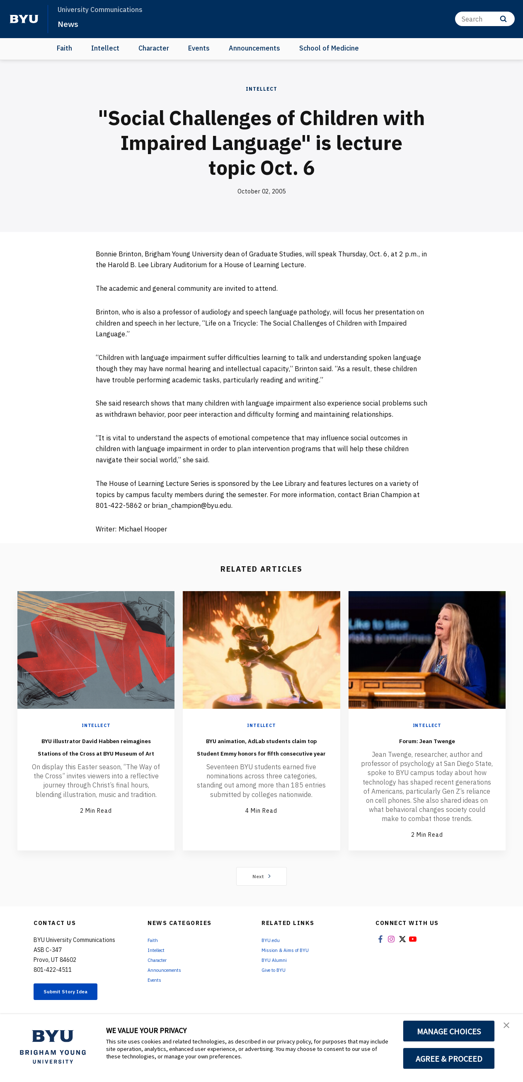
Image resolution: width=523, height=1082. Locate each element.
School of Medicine (329, 48)
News (70, 23)
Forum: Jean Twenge (427, 739)
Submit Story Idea (76, 994)
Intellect (105, 48)
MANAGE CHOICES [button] (449, 1031)
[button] (509, 1029)
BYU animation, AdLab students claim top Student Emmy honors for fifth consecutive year (261, 758)
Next (262, 877)
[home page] (24, 19)
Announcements (254, 48)
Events (199, 48)
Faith (64, 48)
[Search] (485, 19)
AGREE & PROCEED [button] (449, 1058)
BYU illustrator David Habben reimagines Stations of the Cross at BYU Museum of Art (96, 758)
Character (153, 48)
